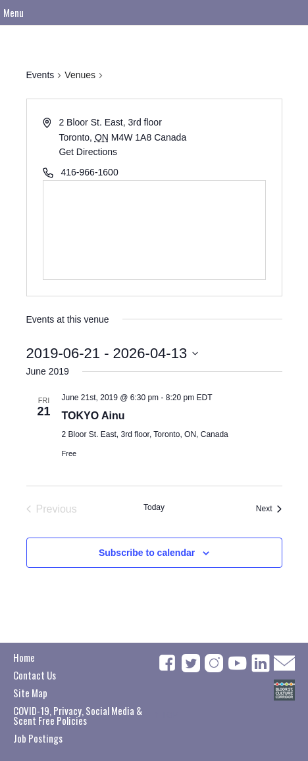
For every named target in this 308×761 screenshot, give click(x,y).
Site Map (30, 692)
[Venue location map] (154, 230)
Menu (13, 12)
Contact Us (34, 675)
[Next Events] (269, 509)
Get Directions (88, 152)
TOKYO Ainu (93, 415)
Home (24, 657)
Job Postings (38, 738)
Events (40, 75)
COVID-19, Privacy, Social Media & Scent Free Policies (77, 715)
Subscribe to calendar (147, 552)
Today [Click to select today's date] (154, 507)
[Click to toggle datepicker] (112, 353)
